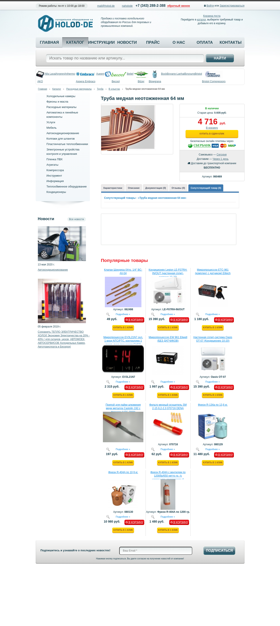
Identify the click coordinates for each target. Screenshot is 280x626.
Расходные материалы (79, 89)
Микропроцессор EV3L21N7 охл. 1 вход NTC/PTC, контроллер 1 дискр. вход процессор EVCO (123, 341)
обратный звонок (178, 5)
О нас (179, 42)
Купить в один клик (212, 134)
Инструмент (54, 175)
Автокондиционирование (63, 133)
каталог (201, 19)
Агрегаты (53, 164)
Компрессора (55, 170)
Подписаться (219, 550)
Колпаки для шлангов (61, 138)
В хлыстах (114, 89)
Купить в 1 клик (123, 327)
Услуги (51, 122)
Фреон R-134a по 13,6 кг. (213, 404)
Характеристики (112, 188)
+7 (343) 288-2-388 (150, 5)
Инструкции (101, 42)
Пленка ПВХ (55, 159)
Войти (210, 5)
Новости (127, 42)
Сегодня (222, 154)
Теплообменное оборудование (67, 186)
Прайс (153, 42)
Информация (55, 181)
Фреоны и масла (57, 101)
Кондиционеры (56, 192)
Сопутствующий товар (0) (206, 188)
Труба (100, 89)
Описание (134, 188)
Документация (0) (155, 188)
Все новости (76, 219)
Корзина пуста (211, 15)
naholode (127, 5)
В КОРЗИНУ (134, 319)
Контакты (231, 42)
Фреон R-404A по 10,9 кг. (123, 472)
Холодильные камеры (61, 96)
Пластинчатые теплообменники (67, 144)
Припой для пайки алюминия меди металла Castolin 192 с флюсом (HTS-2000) (123, 408)
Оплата (205, 42)
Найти (220, 58)
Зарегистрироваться (232, 5)
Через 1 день (220, 158)
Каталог (75, 42)
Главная (49, 42)
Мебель (52, 127)
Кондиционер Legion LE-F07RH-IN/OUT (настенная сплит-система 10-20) (168, 273)
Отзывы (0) (178, 188)
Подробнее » (123, 314)
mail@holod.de (106, 5)
